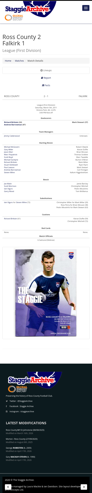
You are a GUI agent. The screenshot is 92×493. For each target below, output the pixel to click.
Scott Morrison (10, 186)
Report (46, 77)
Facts (46, 85)
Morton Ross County (15, 439)
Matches (19, 60)
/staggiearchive (27, 411)
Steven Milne (9, 172)
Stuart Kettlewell (11, 165)
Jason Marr (8, 152)
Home (8, 60)
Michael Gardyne (11, 159)
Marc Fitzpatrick (10, 154)
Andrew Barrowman (13, 124)
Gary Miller (8, 149)
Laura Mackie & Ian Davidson (42, 486)
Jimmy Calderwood (12, 136)
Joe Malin (8, 183)
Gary (16, 456)
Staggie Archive (27, 406)
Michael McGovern (11, 147)
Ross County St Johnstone (19, 430)
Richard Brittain (11, 122)
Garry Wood (9, 191)
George (14, 448)
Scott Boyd (8, 157)
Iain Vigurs (8, 188)
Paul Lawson (9, 167)
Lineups (46, 70)
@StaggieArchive (25, 401)
